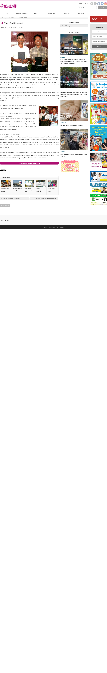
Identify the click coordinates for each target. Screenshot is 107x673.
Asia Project (13, 27)
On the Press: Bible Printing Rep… (28, 190)
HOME (7, 13)
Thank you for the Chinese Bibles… (5, 190)
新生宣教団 (52, 227)
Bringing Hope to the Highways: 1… (17, 190)
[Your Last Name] (99, 31)
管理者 (22, 27)
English (80, 3)
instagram (105, 3)
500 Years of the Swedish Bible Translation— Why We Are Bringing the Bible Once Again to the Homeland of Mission (74, 61)
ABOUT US (66, 13)
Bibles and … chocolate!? (14, 198)
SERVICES (81, 13)
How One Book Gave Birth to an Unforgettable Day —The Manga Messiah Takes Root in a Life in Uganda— (73, 94)
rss (91, 3)
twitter (95, 3)
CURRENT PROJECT (22, 13)
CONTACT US (5, 220)
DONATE (36, 13)
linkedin (102, 3)
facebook (98, 3)
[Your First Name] (99, 36)
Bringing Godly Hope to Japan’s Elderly (71, 125)
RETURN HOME (5, 205)
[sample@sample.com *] (99, 41)
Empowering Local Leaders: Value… (52, 190)
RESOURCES (51, 13)
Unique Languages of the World (39, 190)
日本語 (86, 3)
